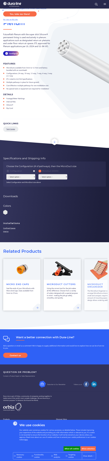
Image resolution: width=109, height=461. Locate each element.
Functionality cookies (39, 455)
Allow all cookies (72, 448)
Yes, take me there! (20, 13)
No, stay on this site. (10, 19)
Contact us (15, 355)
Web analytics (57, 455)
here (26, 439)
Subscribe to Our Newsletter (56, 384)
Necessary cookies (20, 455)
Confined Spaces (9, 228)
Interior (6, 231)
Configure (13, 53)
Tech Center (10, 129)
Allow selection (88, 448)
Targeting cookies (71, 455)
